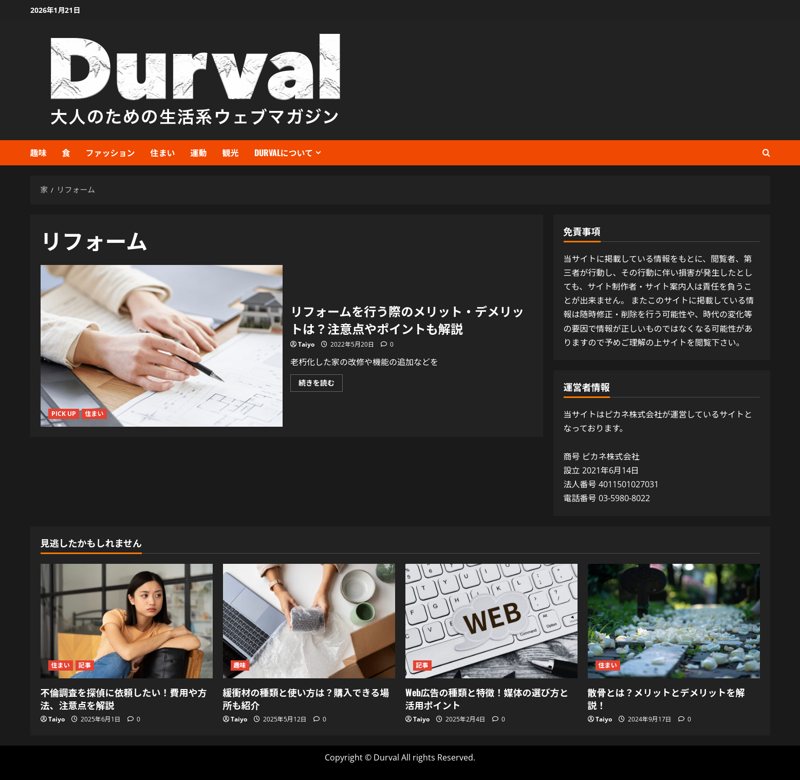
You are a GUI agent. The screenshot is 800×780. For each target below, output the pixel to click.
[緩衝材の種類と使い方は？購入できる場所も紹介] (309, 621)
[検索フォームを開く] (766, 153)
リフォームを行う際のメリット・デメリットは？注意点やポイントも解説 (162, 345)
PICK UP (64, 413)
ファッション (110, 152)
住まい (163, 152)
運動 (199, 152)
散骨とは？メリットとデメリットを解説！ (666, 699)
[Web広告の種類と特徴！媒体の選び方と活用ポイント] (491, 621)
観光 (230, 152)
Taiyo (306, 344)
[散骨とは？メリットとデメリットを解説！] (674, 621)
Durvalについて (283, 152)
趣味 (38, 152)
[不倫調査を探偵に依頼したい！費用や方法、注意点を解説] (127, 621)
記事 (85, 665)
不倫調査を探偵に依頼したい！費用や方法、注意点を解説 (124, 699)
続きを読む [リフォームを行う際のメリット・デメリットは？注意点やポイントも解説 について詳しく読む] (321, 384)
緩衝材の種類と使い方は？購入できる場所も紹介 (306, 699)
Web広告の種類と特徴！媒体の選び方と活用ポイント (487, 699)
